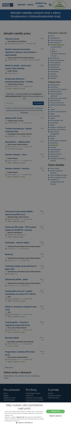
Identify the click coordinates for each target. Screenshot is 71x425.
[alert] (35, 212)
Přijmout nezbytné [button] (55, 416)
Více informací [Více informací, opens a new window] (15, 421)
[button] (24, 423)
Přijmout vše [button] (55, 411)
